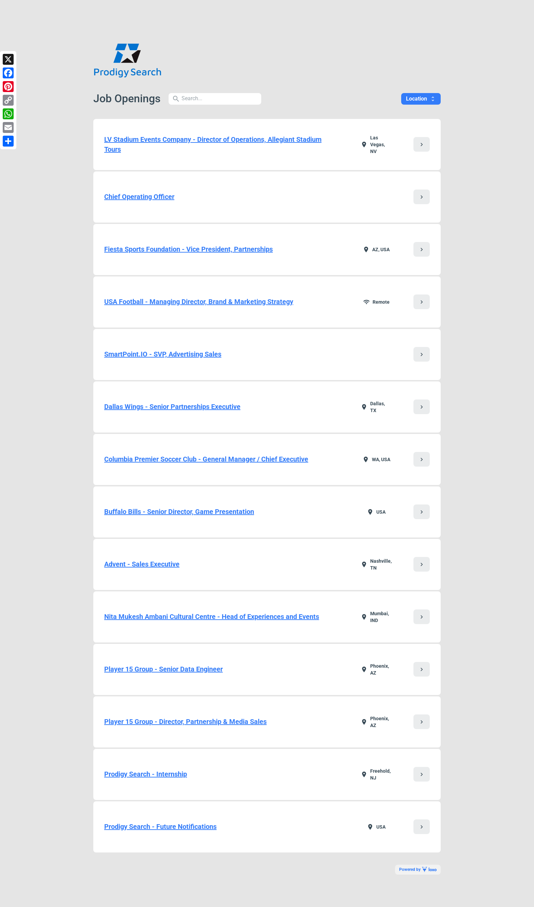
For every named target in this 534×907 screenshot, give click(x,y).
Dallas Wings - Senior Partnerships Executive (172, 407)
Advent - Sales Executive (141, 564)
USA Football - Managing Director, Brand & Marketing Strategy (198, 302)
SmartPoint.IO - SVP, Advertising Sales (162, 354)
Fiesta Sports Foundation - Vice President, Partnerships (188, 249)
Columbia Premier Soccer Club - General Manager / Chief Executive (206, 459)
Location (421, 98)
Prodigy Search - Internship (145, 774)
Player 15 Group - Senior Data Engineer (163, 669)
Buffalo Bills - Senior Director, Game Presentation (179, 512)
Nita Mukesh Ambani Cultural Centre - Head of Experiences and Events (211, 617)
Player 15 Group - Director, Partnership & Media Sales (185, 721)
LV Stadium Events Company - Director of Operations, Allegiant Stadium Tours (212, 144)
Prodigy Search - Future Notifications (160, 826)
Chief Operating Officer (139, 197)
